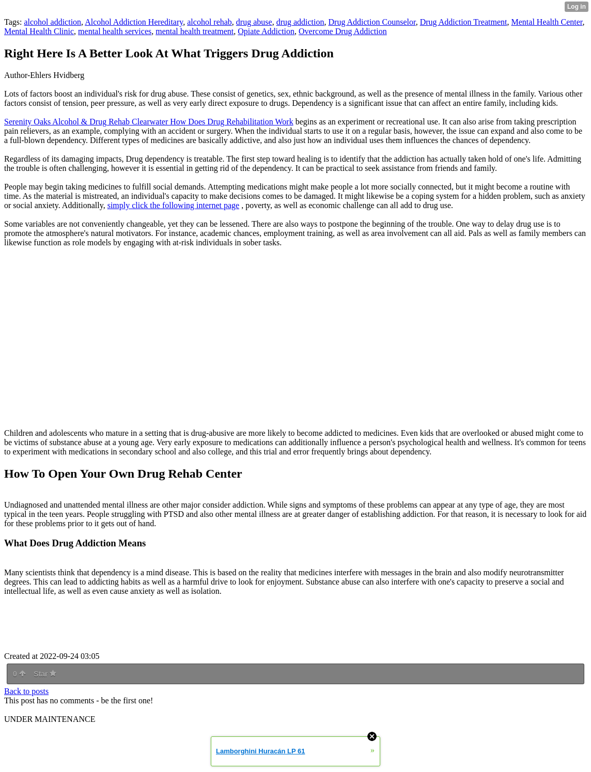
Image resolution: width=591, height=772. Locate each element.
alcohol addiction (52, 22)
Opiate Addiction (266, 31)
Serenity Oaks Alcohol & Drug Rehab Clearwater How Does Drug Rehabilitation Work (148, 121)
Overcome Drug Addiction (343, 31)
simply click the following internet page (173, 205)
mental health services (114, 31)
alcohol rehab (209, 22)
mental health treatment (194, 31)
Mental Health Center (547, 22)
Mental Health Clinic (39, 31)
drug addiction (300, 22)
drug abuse (254, 22)
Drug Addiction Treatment (463, 22)
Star (45, 674)
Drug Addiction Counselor (372, 22)
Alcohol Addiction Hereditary (134, 22)
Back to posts (26, 691)
